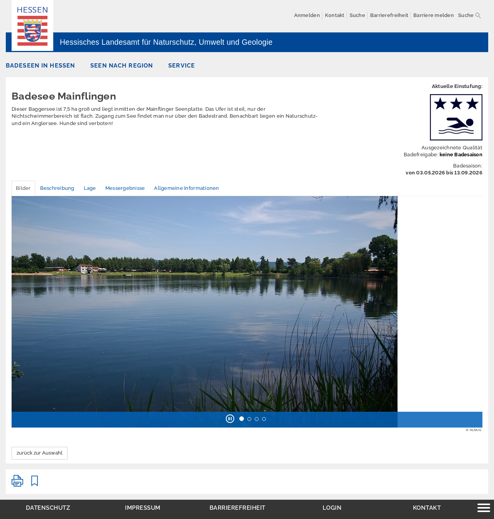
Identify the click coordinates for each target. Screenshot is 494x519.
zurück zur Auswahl (40, 453)
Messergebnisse (125, 188)
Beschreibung (57, 188)
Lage (90, 188)
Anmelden (307, 15)
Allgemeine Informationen (186, 188)
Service (181, 65)
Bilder (23, 188)
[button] (230, 420)
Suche (466, 15)
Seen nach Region (121, 65)
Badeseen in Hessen (40, 65)
